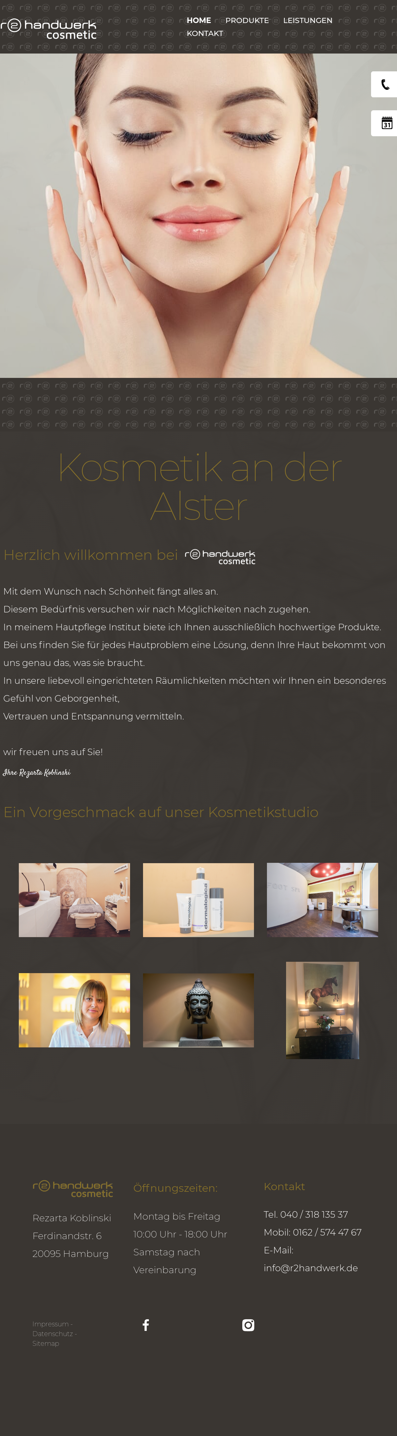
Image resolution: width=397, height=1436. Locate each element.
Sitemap (45, 1343)
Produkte (247, 20)
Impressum (50, 1324)
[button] (311, 20)
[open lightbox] (74, 900)
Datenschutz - (54, 1334)
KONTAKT (205, 33)
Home (199, 20)
